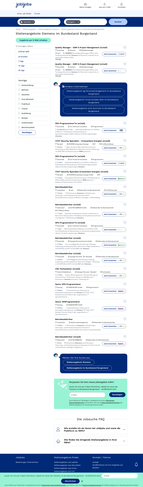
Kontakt (95, 462)
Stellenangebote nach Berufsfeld (67, 465)
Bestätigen (27, 132)
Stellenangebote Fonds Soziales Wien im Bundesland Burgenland (93, 101)
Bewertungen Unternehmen (27, 462)
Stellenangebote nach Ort (64, 471)
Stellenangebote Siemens (79, 362)
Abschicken (70, 481)
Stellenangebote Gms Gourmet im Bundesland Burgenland (94, 109)
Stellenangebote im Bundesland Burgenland (87, 368)
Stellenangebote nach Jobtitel (66, 462)
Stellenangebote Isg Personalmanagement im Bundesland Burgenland (94, 92)
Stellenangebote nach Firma (65, 468)
